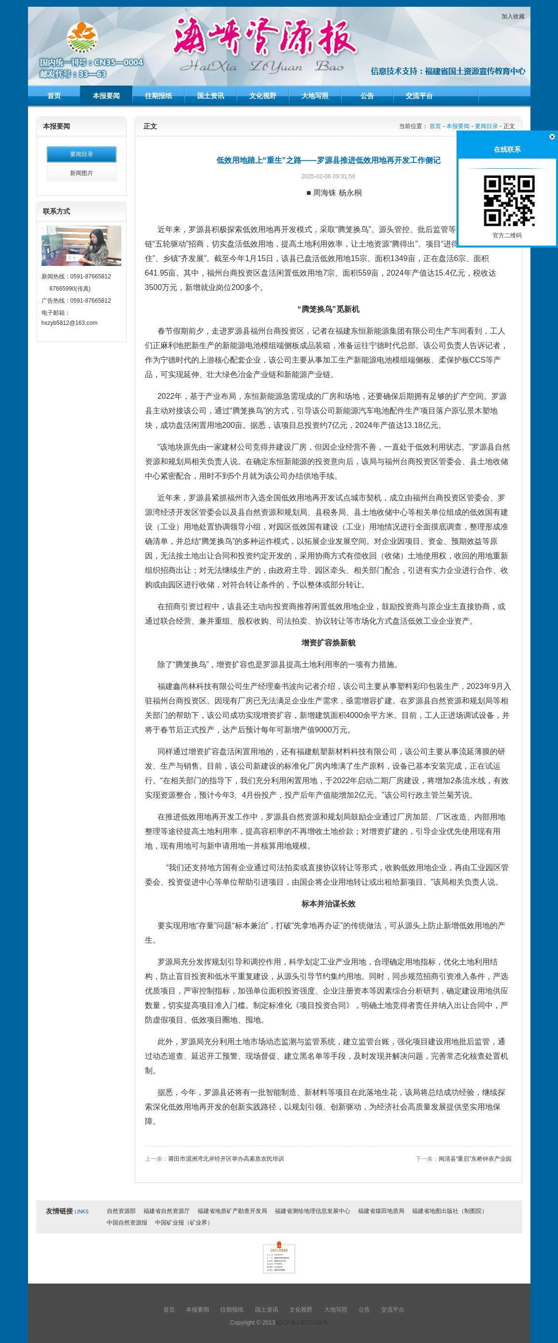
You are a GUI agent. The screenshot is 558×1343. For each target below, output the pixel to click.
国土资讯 (210, 96)
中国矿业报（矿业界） (184, 1222)
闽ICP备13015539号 (301, 1322)
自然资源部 (121, 1211)
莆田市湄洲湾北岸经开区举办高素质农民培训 (226, 1158)
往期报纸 (158, 96)
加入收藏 (513, 16)
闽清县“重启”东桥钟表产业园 (475, 1158)
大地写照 (315, 96)
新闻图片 (81, 173)
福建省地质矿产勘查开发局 (232, 1211)
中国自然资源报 (127, 1222)
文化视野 (262, 96)
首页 (54, 96)
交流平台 (419, 96)
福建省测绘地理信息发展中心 (312, 1211)
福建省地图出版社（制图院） (449, 1211)
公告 (367, 96)
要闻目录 (81, 154)
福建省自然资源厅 (166, 1211)
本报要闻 (106, 96)
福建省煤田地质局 (381, 1211)
